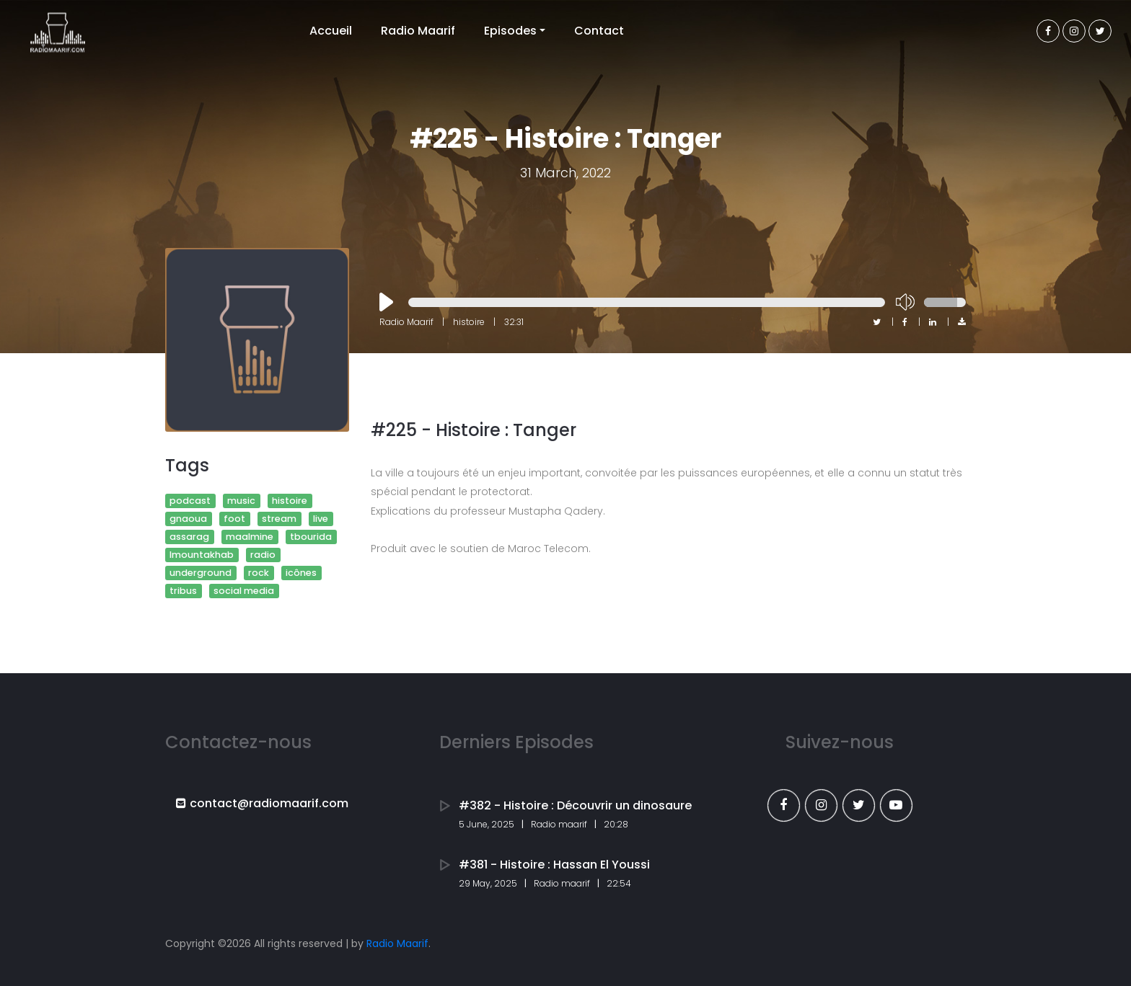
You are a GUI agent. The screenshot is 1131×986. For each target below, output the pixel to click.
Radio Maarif (418, 30)
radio (263, 554)
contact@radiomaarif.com (262, 803)
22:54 (619, 883)
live (320, 518)
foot (234, 518)
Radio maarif (559, 824)
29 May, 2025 (488, 883)
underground (201, 573)
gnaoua (188, 518)
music (241, 500)
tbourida (311, 536)
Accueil (330, 30)
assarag (189, 536)
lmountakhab (202, 554)
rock (258, 573)
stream (279, 518)
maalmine (249, 536)
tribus (183, 591)
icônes (301, 573)
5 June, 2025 (486, 824)
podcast (190, 500)
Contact (599, 30)
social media (244, 591)
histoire (289, 500)
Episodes (510, 30)
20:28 (616, 824)
